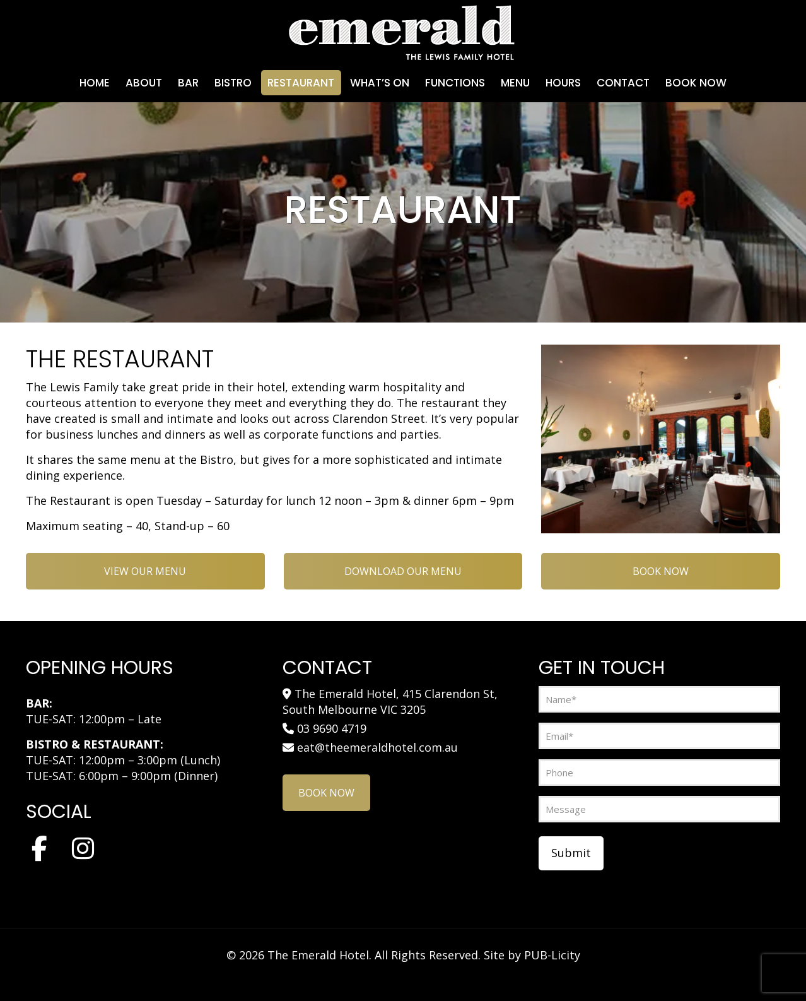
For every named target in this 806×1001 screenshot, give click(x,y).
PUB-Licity (552, 954)
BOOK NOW (661, 571)
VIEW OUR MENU (145, 571)
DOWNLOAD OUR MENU (403, 571)
